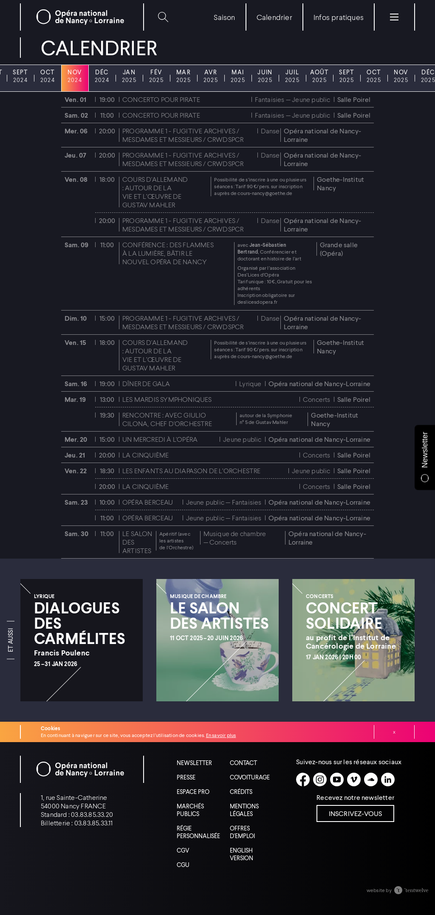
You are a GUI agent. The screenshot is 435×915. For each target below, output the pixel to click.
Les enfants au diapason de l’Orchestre (191, 470)
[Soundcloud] (371, 779)
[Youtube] (337, 779)
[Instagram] (320, 779)
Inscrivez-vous (355, 813)
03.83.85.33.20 (92, 814)
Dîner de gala (146, 383)
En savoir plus (221, 735)
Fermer (394, 732)
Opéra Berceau (147, 502)
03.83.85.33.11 (93, 823)
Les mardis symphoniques (167, 399)
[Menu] (394, 17)
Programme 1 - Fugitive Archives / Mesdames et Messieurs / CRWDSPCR (182, 135)
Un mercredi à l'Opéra (160, 439)
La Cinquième (145, 455)
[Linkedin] (388, 779)
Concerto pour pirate (161, 99)
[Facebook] (303, 779)
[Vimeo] (354, 779)
